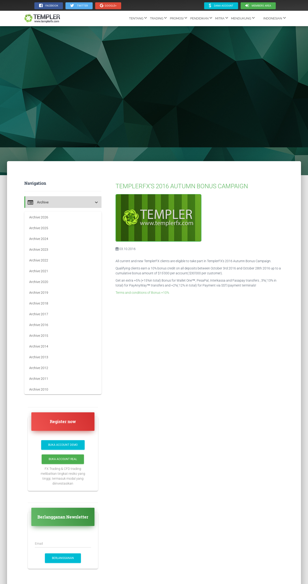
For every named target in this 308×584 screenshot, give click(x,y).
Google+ (108, 6)
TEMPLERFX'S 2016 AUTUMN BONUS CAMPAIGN (182, 186)
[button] (63, 202)
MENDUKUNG (243, 17)
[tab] (62, 202)
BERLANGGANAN (63, 558)
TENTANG (138, 17)
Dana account (221, 6)
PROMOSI (178, 17)
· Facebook (48, 6)
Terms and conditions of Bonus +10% (142, 292)
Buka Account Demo (63, 444)
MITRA (221, 17)
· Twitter (79, 6)
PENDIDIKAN (201, 17)
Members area (258, 6)
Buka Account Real (63, 459)
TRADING (158, 17)
